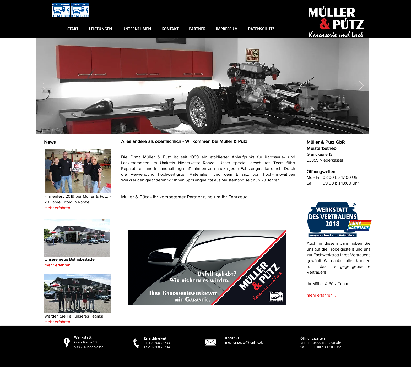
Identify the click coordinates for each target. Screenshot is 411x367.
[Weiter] (361, 86)
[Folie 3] (199, 125)
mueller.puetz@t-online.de (244, 342)
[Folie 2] (206, 125)
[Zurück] (43, 86)
